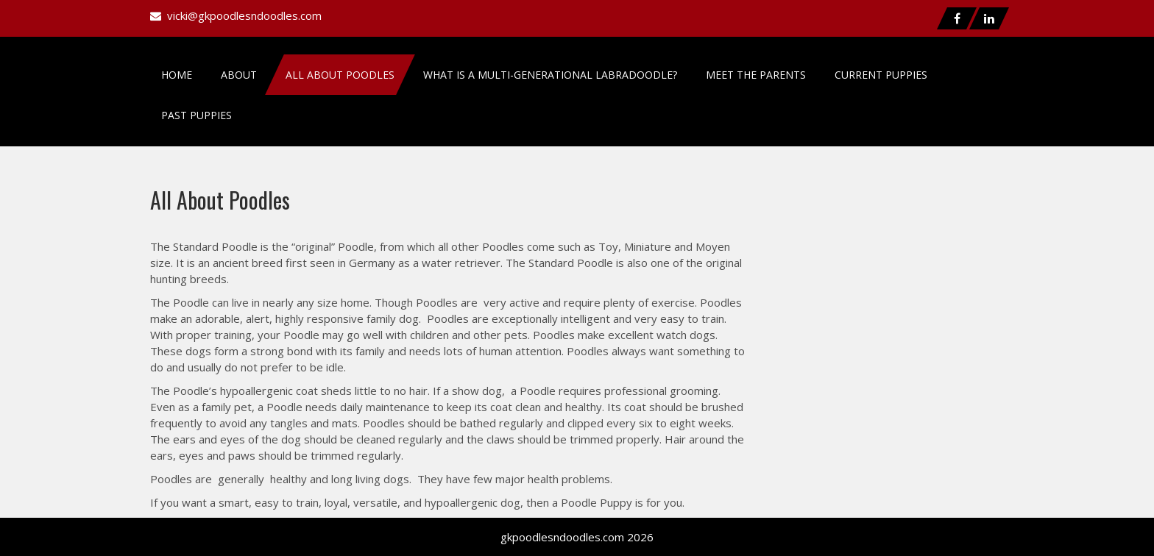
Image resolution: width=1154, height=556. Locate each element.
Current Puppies (881, 75)
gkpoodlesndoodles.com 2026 (577, 537)
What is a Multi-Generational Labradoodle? (550, 75)
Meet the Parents (756, 75)
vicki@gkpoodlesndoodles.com (244, 15)
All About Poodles (340, 75)
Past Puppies (196, 115)
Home (176, 75)
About (239, 75)
